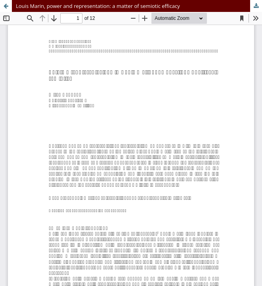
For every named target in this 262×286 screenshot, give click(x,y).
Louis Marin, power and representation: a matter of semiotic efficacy (98, 6)
